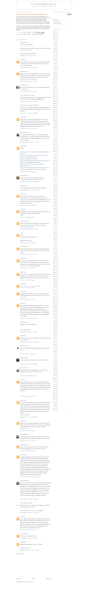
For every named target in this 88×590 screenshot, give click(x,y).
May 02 (55, 274)
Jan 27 (54, 346)
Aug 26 (55, 210)
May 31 (55, 90)
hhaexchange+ (33, 536)
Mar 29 (54, 162)
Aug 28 (55, 208)
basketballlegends (27, 524)
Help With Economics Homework (27, 307)
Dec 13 (54, 397)
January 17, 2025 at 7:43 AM (29, 499)
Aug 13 (55, 215)
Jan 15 (54, 362)
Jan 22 (54, 353)
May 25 (55, 33)
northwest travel (26, 34)
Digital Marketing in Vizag (26, 240)
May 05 (55, 35)
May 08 (55, 101)
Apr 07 (54, 294)
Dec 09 (54, 404)
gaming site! (23, 357)
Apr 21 (54, 107)
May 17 (55, 410)
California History (57, 23)
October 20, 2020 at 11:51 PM (29, 229)
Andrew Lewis (23, 221)
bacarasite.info (23, 345)
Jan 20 (54, 30)
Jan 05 (54, 366)
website (21, 215)
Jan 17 (54, 129)
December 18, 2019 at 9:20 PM (29, 190)
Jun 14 (54, 140)
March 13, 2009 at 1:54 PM (28, 55)
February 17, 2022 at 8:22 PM (29, 342)
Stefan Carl (22, 175)
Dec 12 (54, 399)
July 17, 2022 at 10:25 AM (28, 353)
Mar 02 (54, 309)
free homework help (44, 277)
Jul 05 (54, 241)
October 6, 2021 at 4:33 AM (28, 331)
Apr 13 (54, 289)
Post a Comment (20, 553)
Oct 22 (54, 136)
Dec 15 (54, 393)
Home (33, 578)
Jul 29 (54, 224)
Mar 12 (54, 169)
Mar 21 (54, 300)
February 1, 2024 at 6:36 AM (29, 417)
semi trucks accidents (24, 414)
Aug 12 (55, 138)
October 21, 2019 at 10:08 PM (29, 181)
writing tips (22, 71)
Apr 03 (54, 158)
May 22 (55, 263)
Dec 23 (54, 379)
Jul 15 (54, 83)
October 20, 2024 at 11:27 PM (29, 476)
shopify (21, 272)
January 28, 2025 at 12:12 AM (29, 512)
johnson (22, 400)
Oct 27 (54, 191)
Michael (22, 258)
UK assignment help (38, 179)
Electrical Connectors (25, 547)
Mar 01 (54, 311)
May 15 (55, 144)
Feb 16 (54, 327)
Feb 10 (54, 118)
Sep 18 (54, 202)
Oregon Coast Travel (43, 17)
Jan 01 (54, 371)
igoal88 (21, 335)
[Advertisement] (29, 566)
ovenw (21, 516)
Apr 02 (54, 109)
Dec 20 (54, 386)
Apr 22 (54, 281)
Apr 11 (54, 72)
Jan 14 (54, 364)
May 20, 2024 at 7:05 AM (27, 430)
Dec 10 (54, 133)
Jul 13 (54, 230)
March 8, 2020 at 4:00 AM (28, 205)
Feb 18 (54, 175)
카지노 (21, 349)
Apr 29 (54, 278)
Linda (21, 209)
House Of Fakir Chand (25, 503)
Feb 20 (54, 48)
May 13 (55, 94)
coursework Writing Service (32, 79)
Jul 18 (54, 81)
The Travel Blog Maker (44, 438)
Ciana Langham (23, 132)
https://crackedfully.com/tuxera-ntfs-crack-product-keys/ (32, 196)
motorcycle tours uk (42, 491)
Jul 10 (54, 63)
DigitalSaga (22, 444)
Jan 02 (54, 180)
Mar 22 (54, 298)
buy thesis (22, 65)
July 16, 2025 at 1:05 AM (27, 529)
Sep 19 (54, 199)
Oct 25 (54, 193)
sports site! (22, 367)
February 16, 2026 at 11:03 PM (29, 550)
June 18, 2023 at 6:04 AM (27, 396)
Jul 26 (54, 228)
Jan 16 (54, 360)
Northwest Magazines (32, 17)
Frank (21, 303)
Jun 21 (54, 245)
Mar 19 (54, 164)
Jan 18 (54, 355)
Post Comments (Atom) (27, 581)
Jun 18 (54, 250)
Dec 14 (54, 395)
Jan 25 (54, 349)
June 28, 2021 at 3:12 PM (27, 268)
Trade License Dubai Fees (26, 95)
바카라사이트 (45, 360)
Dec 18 (54, 390)
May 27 (55, 259)
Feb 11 (54, 177)
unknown (22, 454)
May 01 (55, 50)
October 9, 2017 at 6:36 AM (28, 67)
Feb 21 (54, 322)
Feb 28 (54, 314)
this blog (31, 87)
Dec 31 (54, 131)
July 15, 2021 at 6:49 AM (27, 287)
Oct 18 (54, 195)
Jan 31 (54, 340)
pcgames (22, 193)
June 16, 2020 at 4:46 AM (27, 217)
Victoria (22, 283)
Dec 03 (54, 188)
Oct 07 (54, 61)
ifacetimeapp (43, 187)
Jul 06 (54, 239)
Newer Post (18, 578)
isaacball (22, 146)
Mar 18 (54, 114)
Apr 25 (54, 105)
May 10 (55, 149)
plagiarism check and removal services (37, 448)
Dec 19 (54, 388)
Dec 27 (54, 377)
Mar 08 (54, 305)
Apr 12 (54, 155)
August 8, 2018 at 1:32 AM (28, 91)
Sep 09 (54, 204)
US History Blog (44, 4)
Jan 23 (54, 52)
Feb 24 (54, 318)
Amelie (21, 117)
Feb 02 (54, 338)
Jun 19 (54, 248)
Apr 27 (54, 39)
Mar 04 (54, 307)
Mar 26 (54, 74)
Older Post (48, 578)
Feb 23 (54, 320)
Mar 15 (54, 116)
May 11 (55, 98)
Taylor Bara (22, 85)
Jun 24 (54, 85)
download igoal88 (24, 339)
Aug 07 (55, 217)
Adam (21, 379)
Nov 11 (54, 408)
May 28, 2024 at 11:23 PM (27, 440)
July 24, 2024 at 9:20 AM (27, 450)
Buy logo (22, 252)
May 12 (55, 96)
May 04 (55, 37)
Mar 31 (54, 160)
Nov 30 (55, 406)
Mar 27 (54, 296)
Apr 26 (54, 41)
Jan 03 (54, 368)
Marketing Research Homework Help (28, 105)
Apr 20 (54, 285)
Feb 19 (54, 324)
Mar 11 (54, 57)
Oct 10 (54, 197)
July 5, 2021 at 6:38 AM (27, 280)
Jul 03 (54, 243)
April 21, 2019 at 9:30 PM (27, 171)
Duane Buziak (23, 480)
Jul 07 (54, 237)
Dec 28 (54, 375)
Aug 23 (55, 76)
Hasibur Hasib (23, 434)
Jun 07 (54, 65)
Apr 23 (54, 70)
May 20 (55, 265)
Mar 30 (54, 112)
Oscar (21, 59)
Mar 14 (54, 166)
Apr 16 (54, 46)
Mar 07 (54, 171)
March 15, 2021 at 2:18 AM (28, 242)
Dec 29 (54, 373)
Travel (42, 34)
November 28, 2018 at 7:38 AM (29, 142)
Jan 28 (54, 344)
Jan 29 (54, 125)
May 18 (55, 267)
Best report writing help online (27, 227)
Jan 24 (54, 351)
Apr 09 (54, 292)
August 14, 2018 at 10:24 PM (29, 101)
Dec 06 (54, 186)
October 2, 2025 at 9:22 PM (28, 538)
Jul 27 (54, 226)
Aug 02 (55, 221)
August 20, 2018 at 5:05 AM (28, 128)
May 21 (55, 92)
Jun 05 (54, 142)
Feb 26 (54, 173)
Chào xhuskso (23, 533)
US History (55, 19)
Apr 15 (54, 153)
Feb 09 (54, 333)
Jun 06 (54, 252)
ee (20, 233)
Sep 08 (54, 206)
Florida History (56, 21)
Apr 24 (54, 43)
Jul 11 (54, 232)
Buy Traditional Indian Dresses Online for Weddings (31, 510)
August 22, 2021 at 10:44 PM (29, 318)
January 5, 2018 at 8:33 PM (28, 81)
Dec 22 (54, 382)
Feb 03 (54, 123)
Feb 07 (54, 335)
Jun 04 (54, 256)
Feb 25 (54, 316)
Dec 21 (54, 384)
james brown (23, 246)
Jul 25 (54, 79)
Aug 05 (55, 219)
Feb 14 (54, 329)
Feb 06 (54, 120)
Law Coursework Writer (25, 329)
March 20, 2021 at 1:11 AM (28, 254)
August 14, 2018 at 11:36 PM (28, 113)
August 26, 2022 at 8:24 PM (28, 364)
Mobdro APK (40, 126)
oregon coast (36, 34)
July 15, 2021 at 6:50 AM (27, 299)
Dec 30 (54, 184)
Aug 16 (55, 213)
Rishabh (22, 542)
